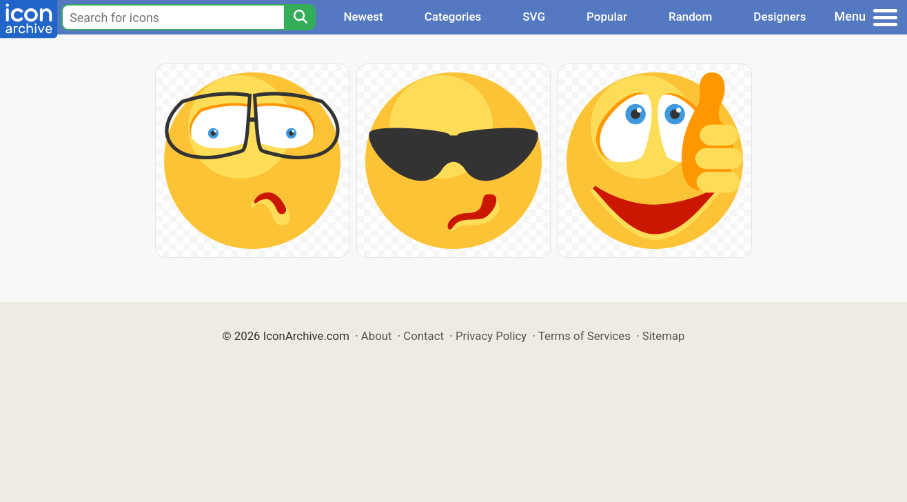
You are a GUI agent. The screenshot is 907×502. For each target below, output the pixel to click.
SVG (533, 16)
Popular (607, 16)
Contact (423, 336)
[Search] (300, 17)
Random (690, 16)
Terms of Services (584, 336)
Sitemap (663, 336)
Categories (453, 16)
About (376, 336)
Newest (363, 16)
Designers (779, 16)
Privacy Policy (491, 336)
